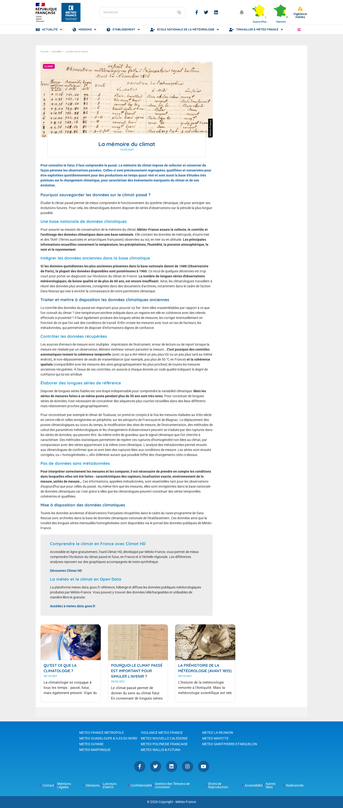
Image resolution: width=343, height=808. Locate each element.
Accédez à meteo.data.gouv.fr (72, 606)
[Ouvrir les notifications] (242, 12)
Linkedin (216, 12)
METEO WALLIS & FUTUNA (160, 749)
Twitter (206, 12)
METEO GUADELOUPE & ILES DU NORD (108, 738)
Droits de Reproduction (218, 785)
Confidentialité (141, 785)
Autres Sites (270, 785)
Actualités (57, 51)
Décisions (93, 785)
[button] (299, 29)
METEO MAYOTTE (215, 738)
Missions (85, 29)
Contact (48, 785)
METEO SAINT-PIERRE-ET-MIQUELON (229, 744)
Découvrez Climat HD (66, 571)
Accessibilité (254, 785)
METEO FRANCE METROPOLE (101, 732)
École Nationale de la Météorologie (185, 29)
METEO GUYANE (91, 744)
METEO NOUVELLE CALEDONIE (164, 738)
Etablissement (124, 29)
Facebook (196, 12)
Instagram (187, 766)
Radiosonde (294, 785)
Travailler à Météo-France (257, 29)
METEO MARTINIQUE (95, 749)
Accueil (44, 51)
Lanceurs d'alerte (109, 785)
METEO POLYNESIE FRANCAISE (164, 744)
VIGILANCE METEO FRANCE (162, 732)
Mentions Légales (64, 785)
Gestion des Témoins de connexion (172, 785)
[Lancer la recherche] (179, 12)
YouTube (203, 766)
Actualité (50, 29)
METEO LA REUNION (217, 732)
